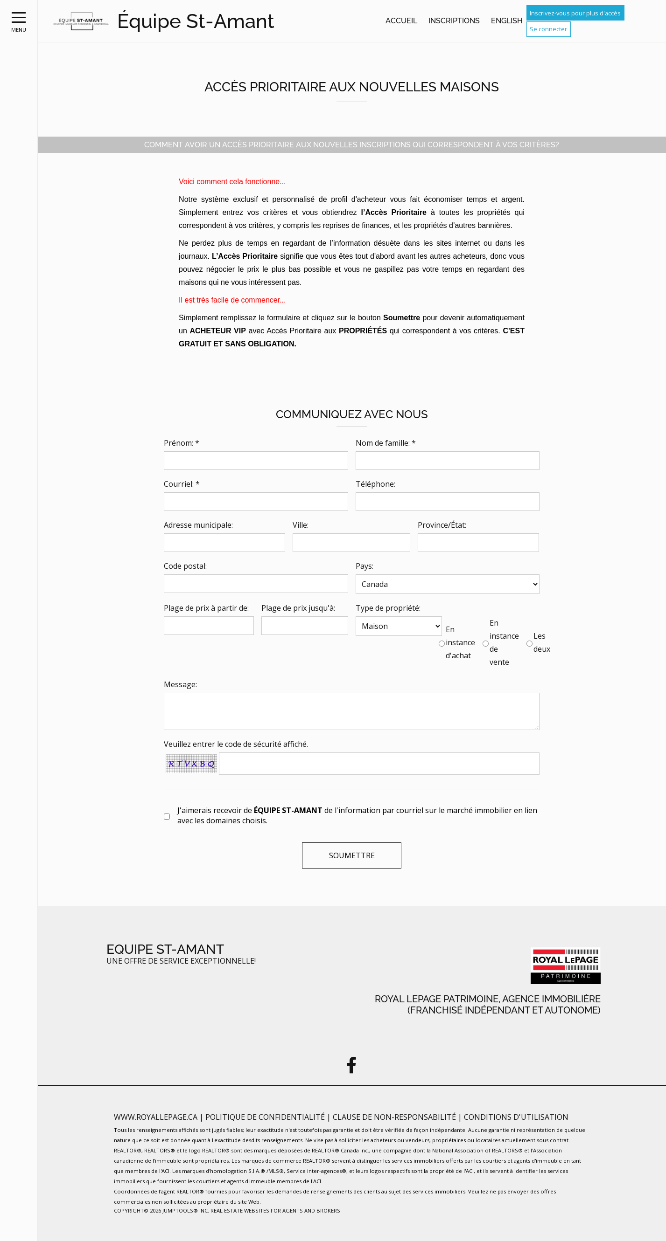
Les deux (541, 642)
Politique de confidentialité (266, 1117)
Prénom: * (181, 443)
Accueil (401, 20)
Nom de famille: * (386, 443)
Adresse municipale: (198, 525)
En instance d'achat (460, 642)
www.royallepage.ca (155, 1117)
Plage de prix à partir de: (206, 608)
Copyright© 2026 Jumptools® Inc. (161, 1210)
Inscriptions (454, 20)
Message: (180, 684)
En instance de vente (504, 642)
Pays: (364, 566)
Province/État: (442, 525)
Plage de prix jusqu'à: (298, 608)
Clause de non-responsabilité (395, 1117)
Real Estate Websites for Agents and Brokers (275, 1210)
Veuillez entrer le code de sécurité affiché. (236, 744)
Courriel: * (182, 484)
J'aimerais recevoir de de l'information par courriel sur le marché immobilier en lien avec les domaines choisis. (357, 815)
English (507, 20)
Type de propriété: (388, 608)
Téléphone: (375, 484)
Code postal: (185, 566)
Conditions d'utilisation (516, 1117)
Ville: (300, 525)
